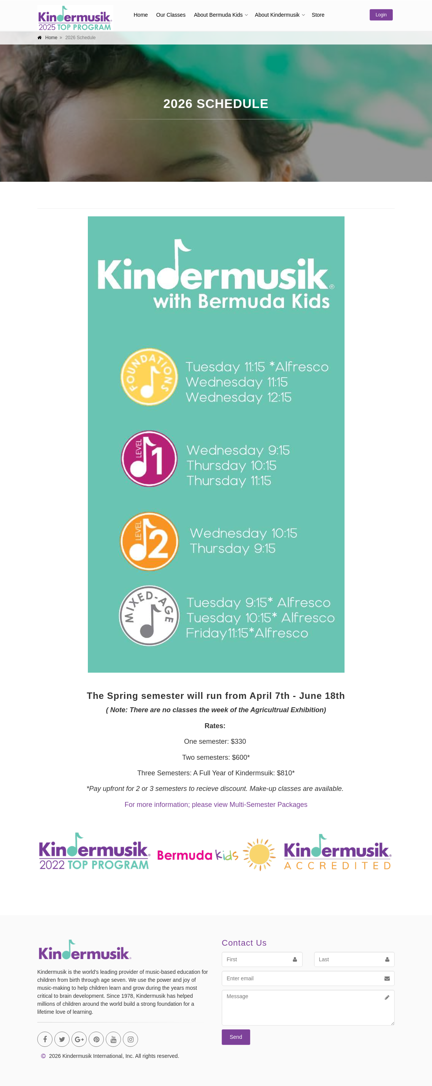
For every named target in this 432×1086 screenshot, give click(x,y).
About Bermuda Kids (218, 15)
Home (141, 15)
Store (318, 15)
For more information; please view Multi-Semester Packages (215, 804)
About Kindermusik (277, 15)
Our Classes (171, 15)
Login (381, 14)
